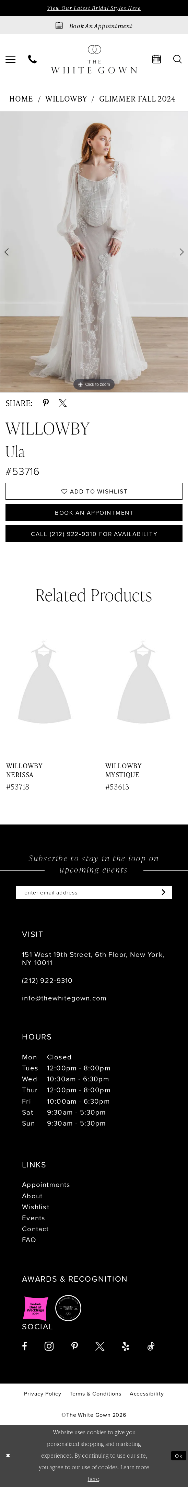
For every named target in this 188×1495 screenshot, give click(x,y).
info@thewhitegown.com (64, 1005)
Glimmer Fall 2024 (137, 99)
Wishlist (35, 1215)
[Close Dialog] (8, 1463)
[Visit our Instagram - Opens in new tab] (49, 1354)
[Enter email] (94, 899)
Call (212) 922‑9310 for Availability (94, 539)
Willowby (66, 99)
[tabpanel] (94, 252)
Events (33, 1226)
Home (21, 99)
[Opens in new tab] (35, 1316)
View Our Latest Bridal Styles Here (94, 8)
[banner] (94, 60)
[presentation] (44, 691)
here (93, 1487)
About (32, 1203)
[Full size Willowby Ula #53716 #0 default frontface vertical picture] (94, 252)
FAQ (29, 1248)
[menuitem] (32, 60)
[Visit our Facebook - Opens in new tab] (24, 1354)
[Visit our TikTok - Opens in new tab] (151, 1354)
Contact (35, 1237)
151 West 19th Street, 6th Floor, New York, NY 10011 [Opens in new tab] (93, 966)
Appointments (46, 1192)
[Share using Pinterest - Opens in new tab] (46, 403)
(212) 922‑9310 (47, 988)
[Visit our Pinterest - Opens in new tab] (74, 1354)
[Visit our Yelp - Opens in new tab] (126, 1354)
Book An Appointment (94, 516)
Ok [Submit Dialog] (178, 1464)
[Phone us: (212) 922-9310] (32, 60)
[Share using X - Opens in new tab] (63, 403)
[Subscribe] (169, 899)
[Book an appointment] (94, 26)
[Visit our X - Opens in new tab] (99, 1354)
